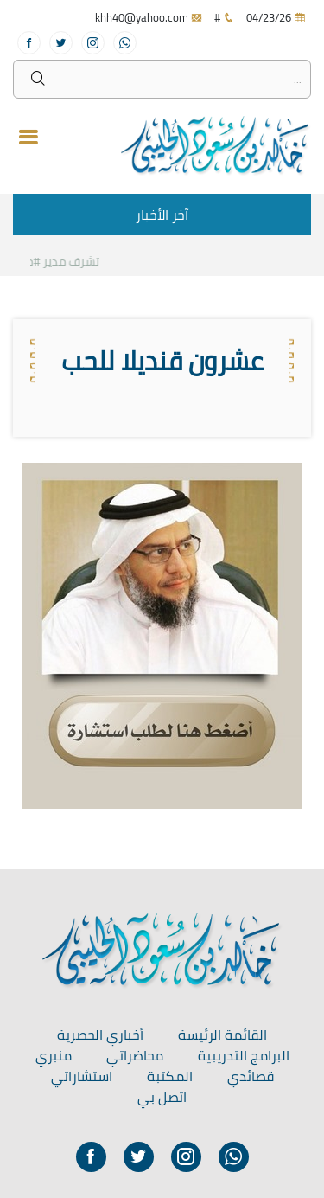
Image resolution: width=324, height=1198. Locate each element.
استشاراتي (81, 1076)
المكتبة (170, 1076)
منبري (53, 1055)
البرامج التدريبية (243, 1055)
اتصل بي (162, 1097)
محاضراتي (134, 1055)
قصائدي (250, 1076)
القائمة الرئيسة (222, 1034)
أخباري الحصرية (100, 1034)
